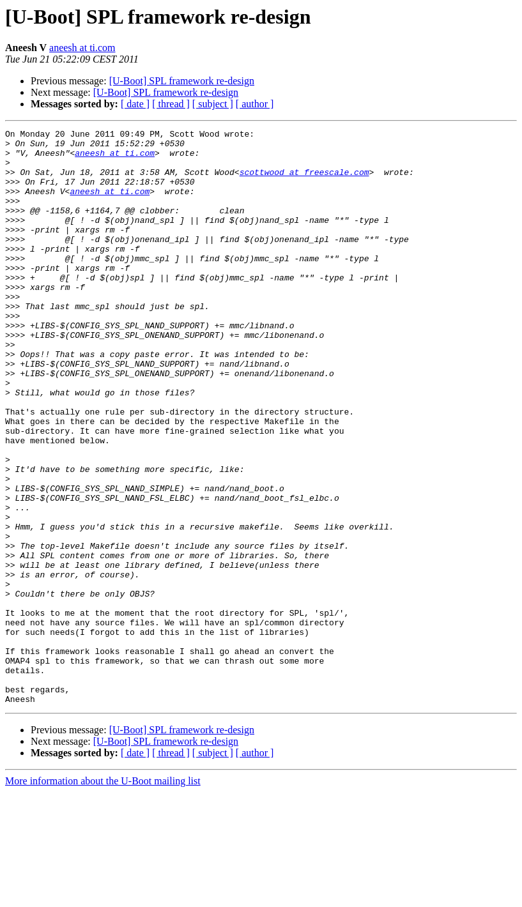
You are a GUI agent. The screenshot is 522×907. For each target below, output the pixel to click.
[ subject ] (212, 103)
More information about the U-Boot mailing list (103, 895)
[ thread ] (171, 103)
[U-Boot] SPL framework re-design (181, 80)
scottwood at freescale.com (304, 181)
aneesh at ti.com (82, 47)
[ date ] (135, 103)
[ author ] (255, 103)
